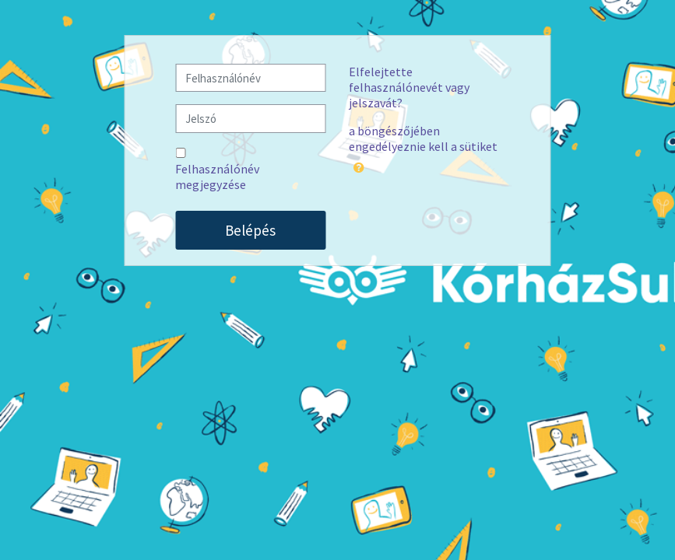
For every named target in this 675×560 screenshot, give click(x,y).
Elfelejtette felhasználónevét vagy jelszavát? (409, 87)
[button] (359, 165)
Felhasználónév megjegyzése (217, 176)
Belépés (250, 230)
